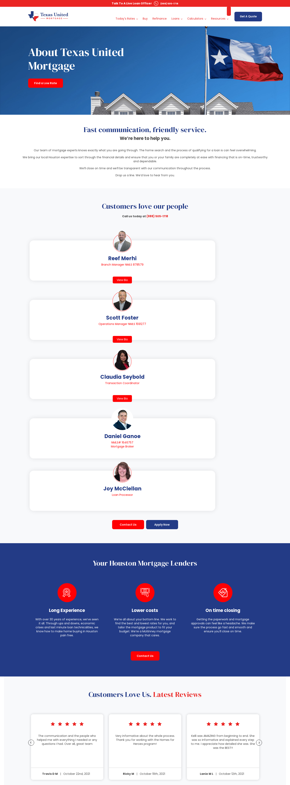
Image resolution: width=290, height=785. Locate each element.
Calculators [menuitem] (193, 15)
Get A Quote (247, 15)
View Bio (51, 276)
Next (273, 519)
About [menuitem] (225, 633)
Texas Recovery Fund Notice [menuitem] (239, 659)
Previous (17, 519)
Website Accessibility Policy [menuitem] (239, 653)
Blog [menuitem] (224, 628)
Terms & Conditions (177, 766)
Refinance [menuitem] (157, 15)
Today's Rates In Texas (108, 664)
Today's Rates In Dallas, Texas (113, 686)
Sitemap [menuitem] (226, 643)
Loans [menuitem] (173, 15)
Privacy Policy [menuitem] (230, 648)
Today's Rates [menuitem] (123, 15)
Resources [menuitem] (216, 15)
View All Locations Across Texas (112, 655)
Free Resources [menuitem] (231, 638)
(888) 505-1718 (169, 3)
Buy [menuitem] (142, 15)
